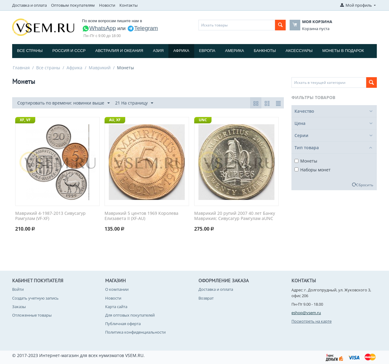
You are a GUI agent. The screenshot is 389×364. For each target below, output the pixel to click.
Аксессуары (299, 50)
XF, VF (25, 119)
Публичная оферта (123, 323)
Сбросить (364, 184)
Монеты (305, 161)
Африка (181, 50)
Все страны (30, 50)
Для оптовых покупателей (130, 315)
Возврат (206, 298)
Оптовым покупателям (73, 5)
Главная (21, 67)
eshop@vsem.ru (306, 312)
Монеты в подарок (343, 50)
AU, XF (115, 119)
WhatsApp (99, 28)
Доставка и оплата (29, 5)
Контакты (128, 5)
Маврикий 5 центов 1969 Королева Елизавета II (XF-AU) (141, 216)
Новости (107, 5)
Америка (234, 50)
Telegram (142, 28)
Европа (207, 50)
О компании (117, 289)
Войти (18, 289)
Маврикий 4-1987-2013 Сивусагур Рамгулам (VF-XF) (50, 216)
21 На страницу (134, 103)
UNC (203, 119)
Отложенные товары (32, 315)
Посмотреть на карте (311, 321)
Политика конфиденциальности (135, 332)
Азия (158, 50)
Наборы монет (312, 170)
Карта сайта (116, 306)
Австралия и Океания (119, 50)
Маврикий (100, 67)
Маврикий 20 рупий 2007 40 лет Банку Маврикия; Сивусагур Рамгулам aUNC (234, 216)
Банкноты (265, 50)
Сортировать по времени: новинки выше (63, 103)
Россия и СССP (68, 50)
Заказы (19, 306)
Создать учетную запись (35, 298)
